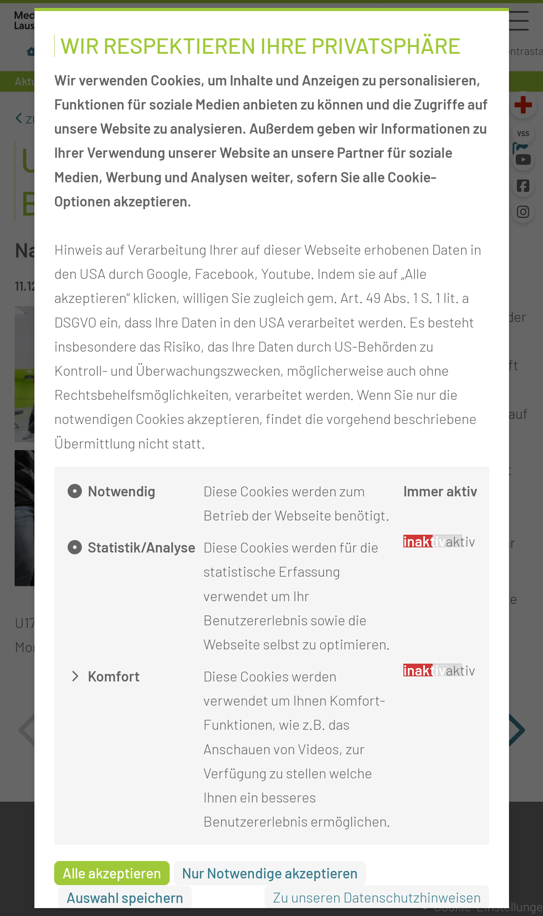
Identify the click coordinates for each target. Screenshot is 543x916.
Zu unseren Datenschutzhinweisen (377, 896)
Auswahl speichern (125, 897)
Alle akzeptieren (111, 872)
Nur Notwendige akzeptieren (270, 872)
